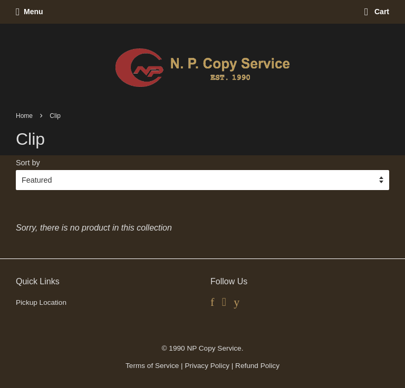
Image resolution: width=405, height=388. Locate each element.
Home (24, 116)
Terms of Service (152, 366)
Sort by (28, 162)
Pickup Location (41, 302)
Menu (29, 11)
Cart (376, 11)
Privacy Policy (207, 366)
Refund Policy (257, 366)
